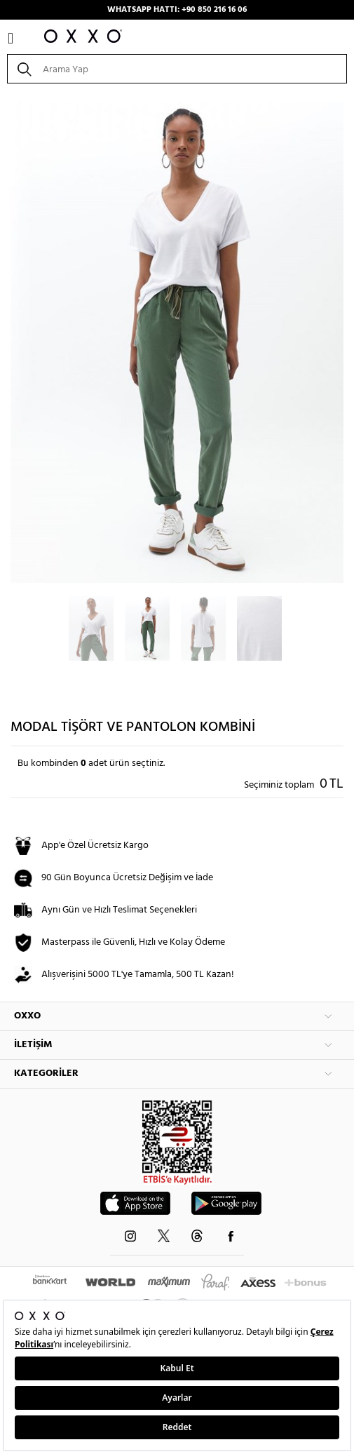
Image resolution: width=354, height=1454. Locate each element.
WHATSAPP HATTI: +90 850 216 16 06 (177, 10)
